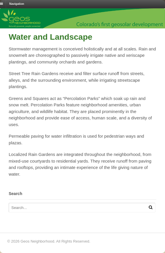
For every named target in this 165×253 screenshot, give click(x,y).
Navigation (16, 4)
